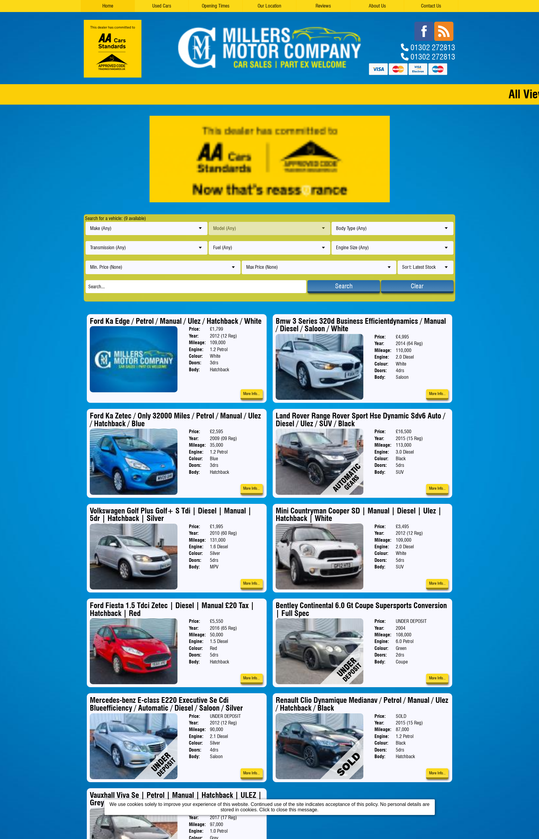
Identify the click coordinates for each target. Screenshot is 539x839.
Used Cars (161, 6)
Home (107, 6)
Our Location (269, 6)
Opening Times (215, 6)
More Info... (251, 393)
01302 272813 (432, 47)
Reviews (323, 6)
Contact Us (431, 6)
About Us (377, 6)
